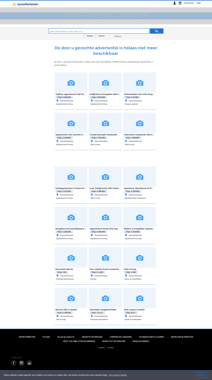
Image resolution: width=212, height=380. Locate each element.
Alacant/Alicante (64, 101)
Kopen (111, 348)
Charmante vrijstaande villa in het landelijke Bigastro (149, 134)
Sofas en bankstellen (133, 279)
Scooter (93, 279)
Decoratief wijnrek (64, 269)
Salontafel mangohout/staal (103, 309)
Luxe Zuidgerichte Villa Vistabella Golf (108, 188)
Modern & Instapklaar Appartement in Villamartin (147, 228)
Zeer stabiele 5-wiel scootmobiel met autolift (111, 269)
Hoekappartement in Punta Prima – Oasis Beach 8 (79, 188)
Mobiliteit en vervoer (113, 341)
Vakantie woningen (92, 337)
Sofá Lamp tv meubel (134, 309)
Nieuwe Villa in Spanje (66, 309)
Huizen (46, 337)
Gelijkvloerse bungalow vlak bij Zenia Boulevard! (113, 94)
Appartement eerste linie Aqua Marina (108, 228)
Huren (101, 348)
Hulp (198, 3)
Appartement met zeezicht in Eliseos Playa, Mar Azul (80, 134)
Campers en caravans (121, 337)
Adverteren (189, 3)
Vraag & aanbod (131, 104)
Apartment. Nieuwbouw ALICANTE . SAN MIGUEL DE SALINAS (154, 188)
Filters (118, 36)
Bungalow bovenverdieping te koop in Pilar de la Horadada (83, 228)
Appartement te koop (64, 104)
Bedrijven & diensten (182, 337)
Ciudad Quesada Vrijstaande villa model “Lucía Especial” (117, 134)
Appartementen (27, 337)
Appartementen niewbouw (135, 198)
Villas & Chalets (65, 337)
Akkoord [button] (201, 375)
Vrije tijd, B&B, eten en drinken (79, 341)
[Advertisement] (106, 158)
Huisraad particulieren (65, 279)
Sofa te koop (130, 269)
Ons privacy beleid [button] (118, 375)
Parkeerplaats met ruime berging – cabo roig (145, 94)
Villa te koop (95, 144)
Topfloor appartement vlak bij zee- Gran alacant (78, 94)
